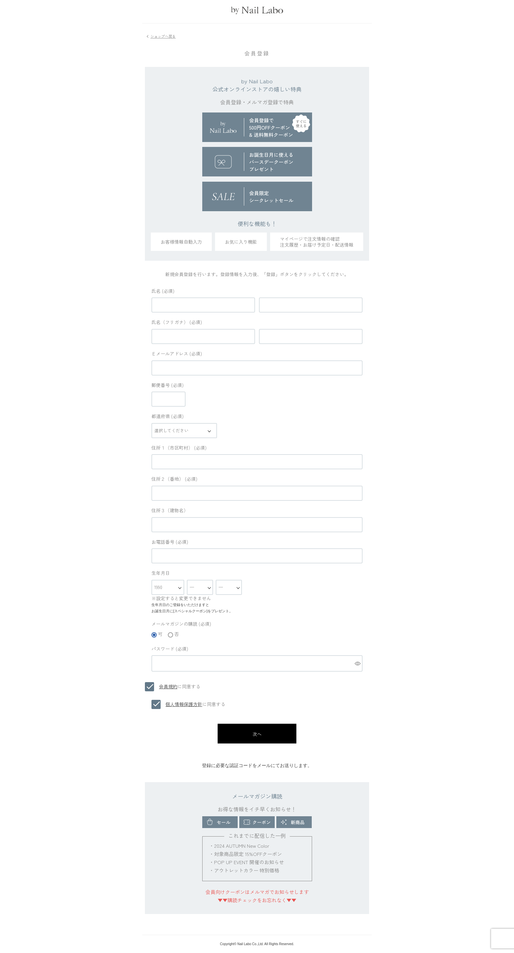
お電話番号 (169, 541)
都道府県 (167, 416)
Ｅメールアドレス (176, 353)
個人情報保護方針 (184, 704)
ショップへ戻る (163, 36)
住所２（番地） (174, 479)
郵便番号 (167, 385)
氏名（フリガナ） (176, 322)
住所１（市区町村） (179, 447)
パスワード (169, 648)
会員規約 (168, 686)
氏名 (162, 291)
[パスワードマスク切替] (357, 663)
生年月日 (160, 573)
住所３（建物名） (169, 510)
